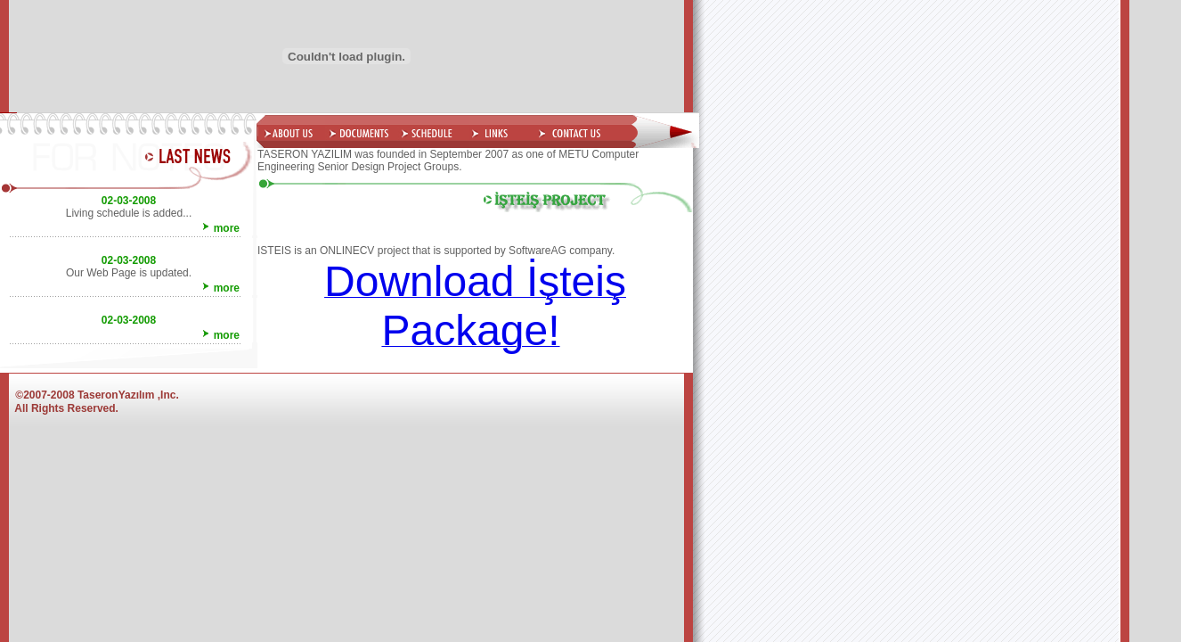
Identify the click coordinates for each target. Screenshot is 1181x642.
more (227, 228)
